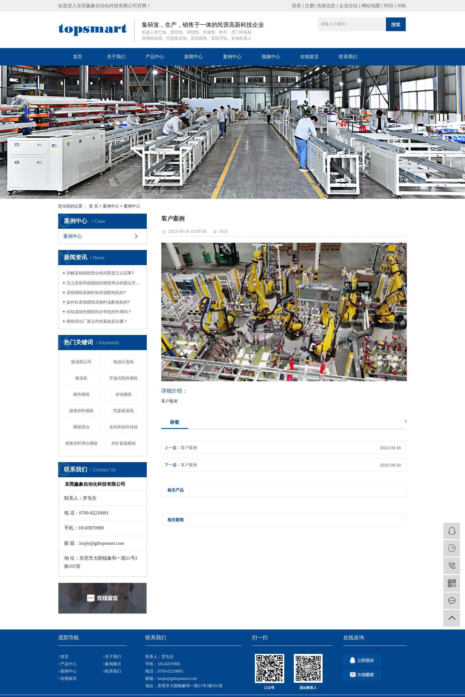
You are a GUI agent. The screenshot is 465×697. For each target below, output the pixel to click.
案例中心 (232, 56)
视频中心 (271, 56)
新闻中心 (193, 56)
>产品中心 (67, 664)
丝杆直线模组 (123, 443)
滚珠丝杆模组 (81, 410)
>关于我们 (112, 657)
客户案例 (189, 447)
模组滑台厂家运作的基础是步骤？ (97, 321)
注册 (309, 5)
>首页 (63, 657)
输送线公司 (81, 361)
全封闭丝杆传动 (123, 427)
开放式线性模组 (123, 378)
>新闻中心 (67, 671)
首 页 (93, 206)
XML (402, 5)
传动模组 (123, 394)
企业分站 (348, 5)
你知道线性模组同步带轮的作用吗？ (99, 311)
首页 (77, 56)
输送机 (81, 378)
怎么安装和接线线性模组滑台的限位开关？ (104, 283)
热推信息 (326, 5)
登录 (296, 5)
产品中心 (155, 56)
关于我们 (116, 56)
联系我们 (348, 56)
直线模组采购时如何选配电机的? (96, 292)
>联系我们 (112, 671)
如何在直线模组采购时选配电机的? (98, 302)
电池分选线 (123, 361)
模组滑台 (81, 427)
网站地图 (371, 5)
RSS (389, 5)
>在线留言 (67, 678)
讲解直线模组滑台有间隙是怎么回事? (100, 273)
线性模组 (81, 394)
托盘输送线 (123, 410)
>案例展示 (112, 664)
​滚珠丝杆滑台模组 (81, 443)
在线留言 (309, 56)
